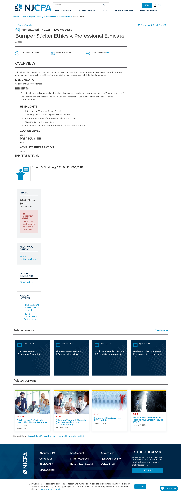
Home (16, 17)
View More (160, 330)
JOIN (147, 5)
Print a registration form (28, 257)
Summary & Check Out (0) (152, 25)
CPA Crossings (26, 282)
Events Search (23, 25)
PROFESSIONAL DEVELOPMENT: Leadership (32, 307)
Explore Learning (36, 17)
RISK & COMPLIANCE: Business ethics (31, 316)
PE (107, 52)
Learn (23, 17)
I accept (140, 486)
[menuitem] (63, 10)
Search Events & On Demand (58, 17)
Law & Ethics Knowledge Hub (42, 436)
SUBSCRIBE (147, 470)
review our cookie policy (50, 489)
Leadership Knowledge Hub (71, 436)
